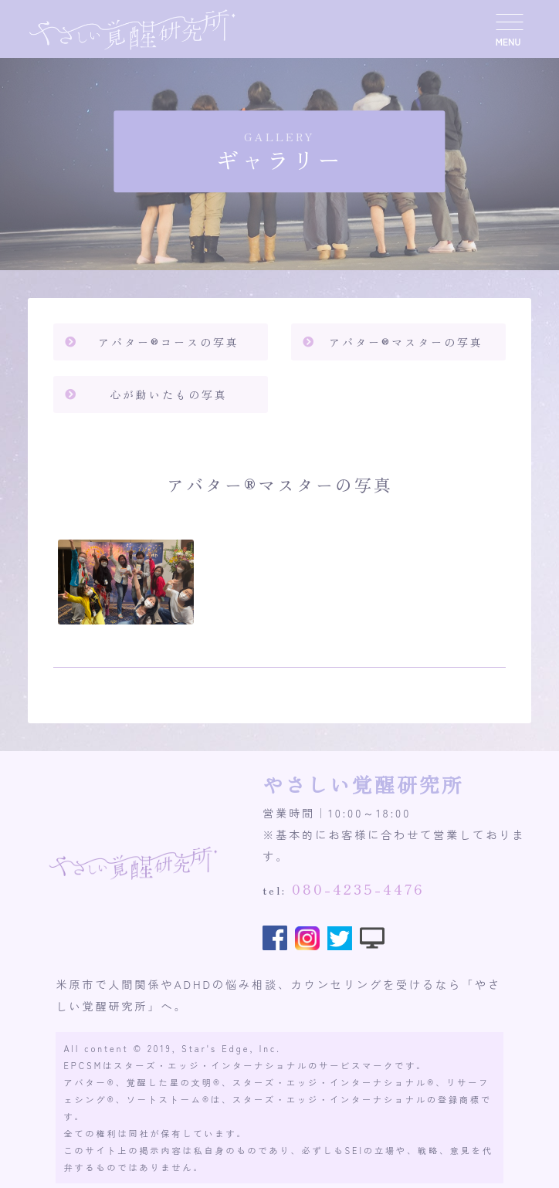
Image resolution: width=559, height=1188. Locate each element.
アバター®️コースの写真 (168, 342)
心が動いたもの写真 (169, 394)
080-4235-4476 (358, 888)
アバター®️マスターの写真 (406, 342)
